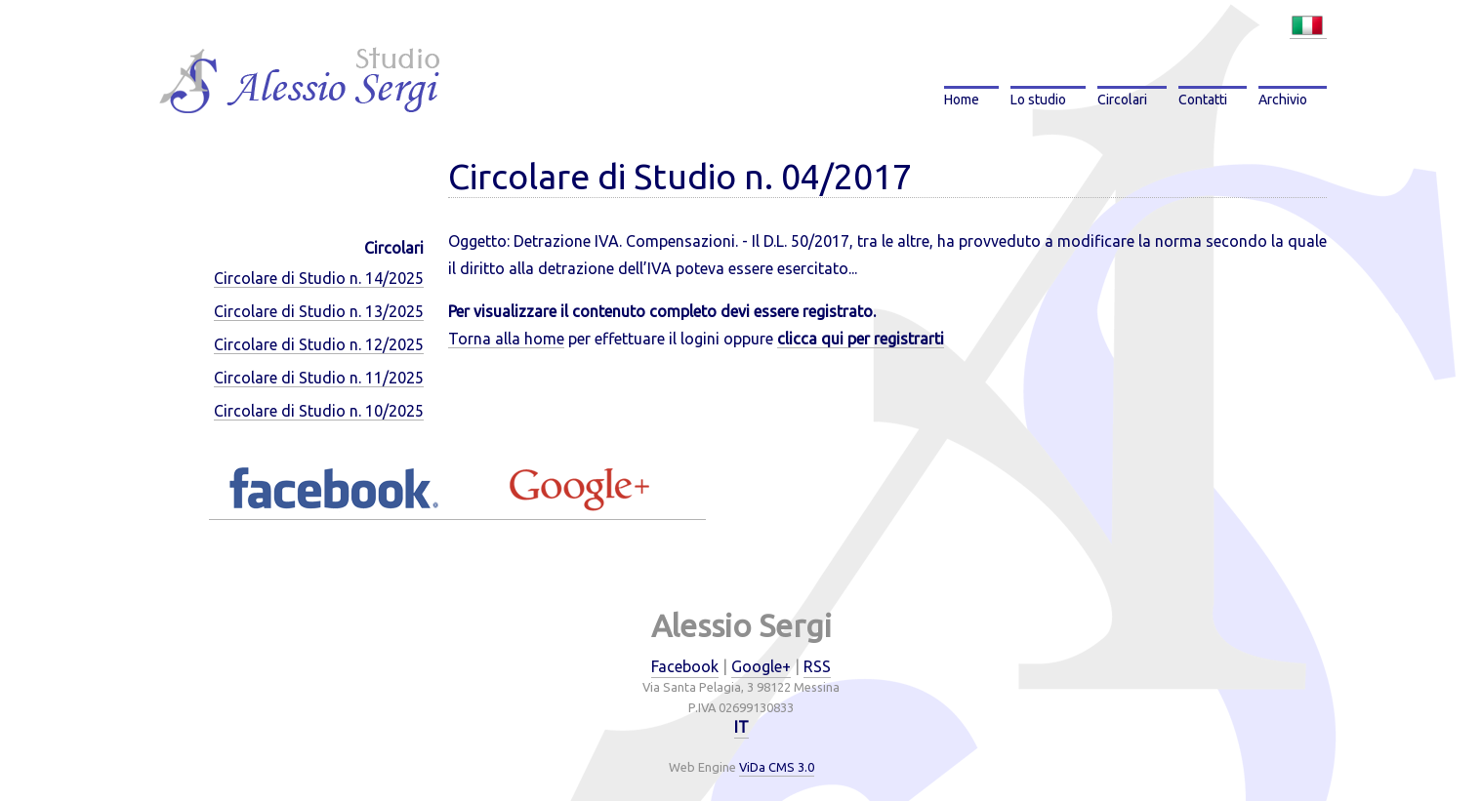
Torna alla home (506, 338)
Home (961, 99)
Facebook (685, 666)
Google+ (761, 666)
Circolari (1122, 99)
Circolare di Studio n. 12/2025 (319, 344)
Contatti (1202, 99)
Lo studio (1038, 99)
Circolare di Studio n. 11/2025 (319, 377)
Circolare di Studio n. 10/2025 (319, 411)
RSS (817, 666)
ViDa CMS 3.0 (776, 767)
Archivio (1282, 99)
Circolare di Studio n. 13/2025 (319, 311)
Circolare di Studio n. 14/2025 (319, 278)
